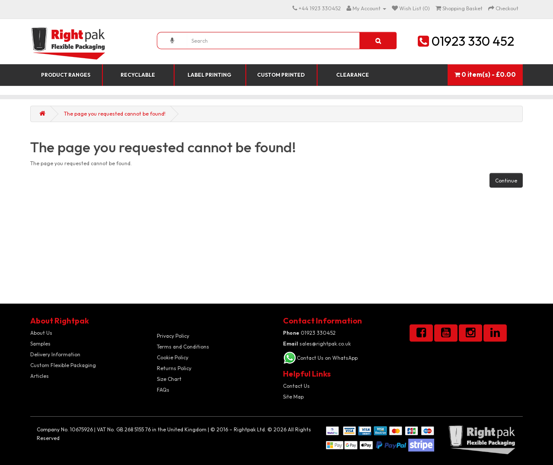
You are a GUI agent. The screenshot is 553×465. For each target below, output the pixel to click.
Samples (40, 343)
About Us (41, 333)
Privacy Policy (173, 336)
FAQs (163, 389)
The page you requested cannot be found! (114, 113)
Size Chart (169, 379)
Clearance (352, 75)
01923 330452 (309, 333)
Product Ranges (65, 75)
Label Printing (209, 75)
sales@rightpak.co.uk (317, 343)
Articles (39, 376)
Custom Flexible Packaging (63, 365)
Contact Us (296, 386)
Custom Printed (281, 75)
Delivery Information (55, 354)
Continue (506, 180)
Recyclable (138, 75)
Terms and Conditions (183, 346)
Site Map (293, 396)
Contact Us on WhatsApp (327, 358)
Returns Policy (174, 368)
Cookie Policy (172, 357)
